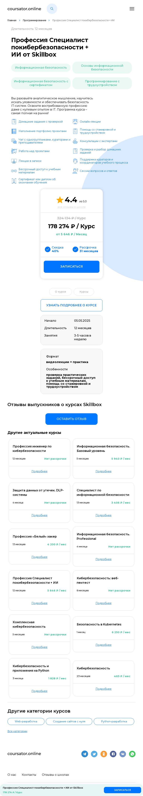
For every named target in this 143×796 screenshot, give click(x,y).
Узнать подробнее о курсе (71, 305)
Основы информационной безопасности (102, 67)
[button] (52, 9)
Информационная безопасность (41, 67)
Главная (12, 20)
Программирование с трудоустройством (102, 83)
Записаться (71, 266)
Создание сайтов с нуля (69, 721)
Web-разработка (26, 721)
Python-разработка (114, 721)
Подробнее (39, 471)
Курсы (84, 291)
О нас (11, 775)
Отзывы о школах (55, 775)
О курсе (60, 291)
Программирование (34, 20)
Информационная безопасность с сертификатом (41, 83)
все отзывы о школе (72, 207)
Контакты (29, 775)
